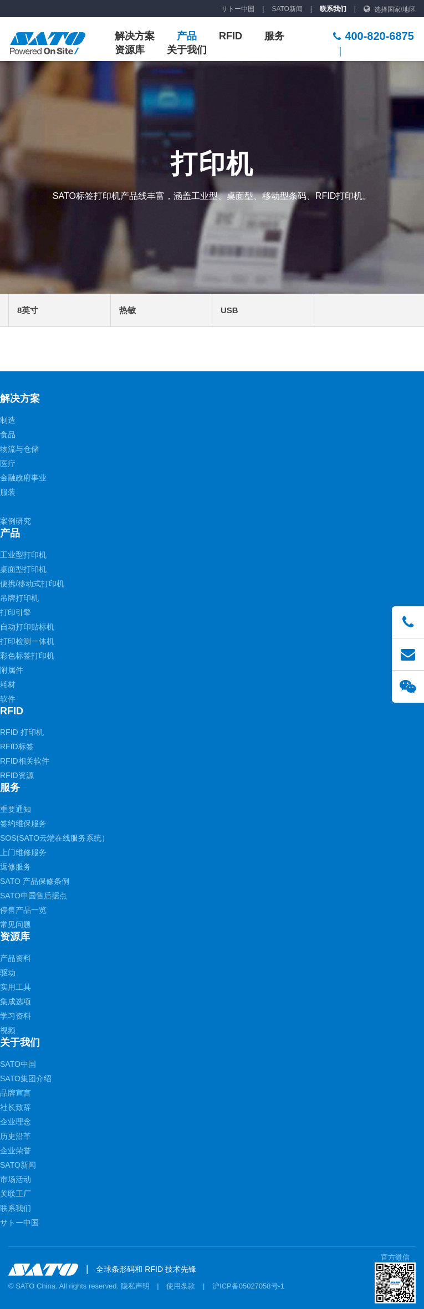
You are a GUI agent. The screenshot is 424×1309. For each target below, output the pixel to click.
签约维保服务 (23, 823)
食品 (8, 434)
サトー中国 (237, 9)
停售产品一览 (23, 910)
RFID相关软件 (24, 760)
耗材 (8, 684)
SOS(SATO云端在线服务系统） (54, 838)
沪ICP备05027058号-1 (248, 1286)
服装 (8, 492)
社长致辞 (15, 1107)
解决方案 (135, 36)
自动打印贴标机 (27, 626)
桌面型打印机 (23, 569)
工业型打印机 (23, 554)
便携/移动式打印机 (32, 583)
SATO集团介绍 (26, 1078)
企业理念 (15, 1121)
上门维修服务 (23, 852)
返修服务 (15, 866)
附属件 (11, 670)
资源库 (130, 49)
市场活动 (15, 1179)
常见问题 (15, 924)
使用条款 (180, 1286)
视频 (8, 1030)
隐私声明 (135, 1286)
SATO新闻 (287, 9)
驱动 (8, 972)
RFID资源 (17, 775)
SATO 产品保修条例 (34, 881)
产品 (187, 36)
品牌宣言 (15, 1092)
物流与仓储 (19, 448)
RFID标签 (17, 746)
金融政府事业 (23, 477)
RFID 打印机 (22, 732)
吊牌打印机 (19, 598)
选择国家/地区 (395, 9)
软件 (8, 698)
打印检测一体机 (27, 641)
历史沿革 (15, 1136)
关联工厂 (15, 1193)
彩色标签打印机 (27, 655)
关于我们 (187, 49)
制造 (8, 420)
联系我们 (333, 9)
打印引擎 (15, 612)
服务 (274, 36)
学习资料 (15, 1015)
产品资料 (15, 958)
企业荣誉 (15, 1150)
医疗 (8, 463)
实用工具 (15, 987)
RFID (230, 36)
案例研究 (15, 521)
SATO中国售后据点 (33, 895)
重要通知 (15, 809)
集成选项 (15, 1001)
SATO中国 (18, 1064)
